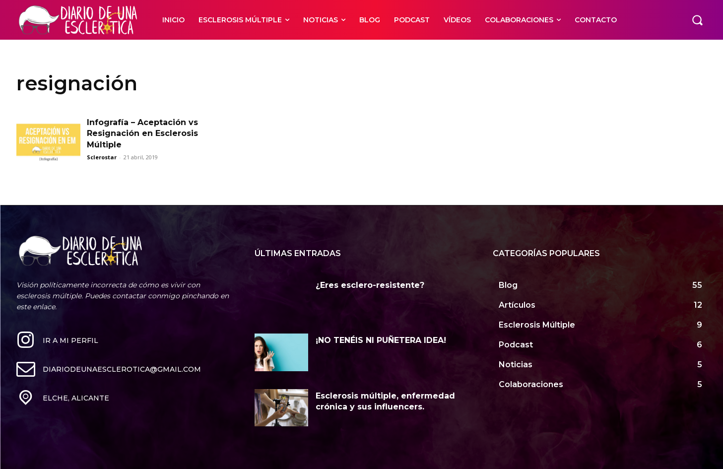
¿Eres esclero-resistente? (370, 285)
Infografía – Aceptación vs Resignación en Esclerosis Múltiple (142, 133)
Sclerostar (102, 157)
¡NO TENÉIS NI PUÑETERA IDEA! (381, 340)
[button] (697, 19)
